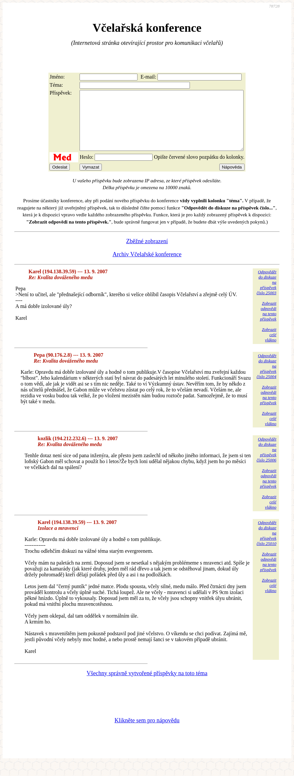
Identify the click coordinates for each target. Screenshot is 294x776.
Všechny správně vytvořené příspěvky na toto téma (147, 685)
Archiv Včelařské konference (147, 266)
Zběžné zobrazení (147, 253)
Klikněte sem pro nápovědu (147, 732)
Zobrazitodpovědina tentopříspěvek (268, 323)
